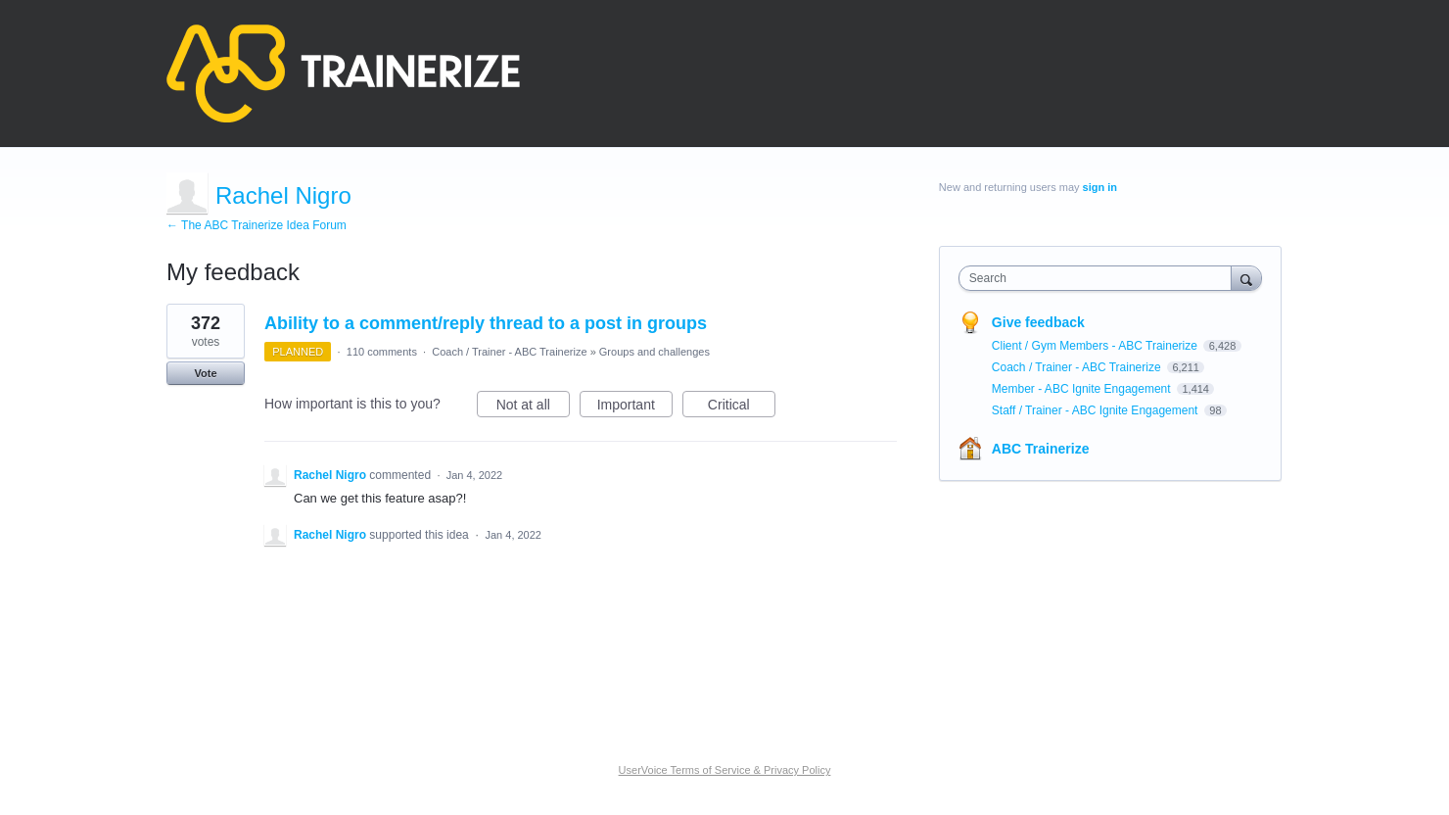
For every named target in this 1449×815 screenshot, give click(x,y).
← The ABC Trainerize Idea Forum (256, 225)
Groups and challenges (654, 352)
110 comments (382, 352)
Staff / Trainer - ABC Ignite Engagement (1096, 410)
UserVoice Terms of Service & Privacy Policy (725, 770)
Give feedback (1038, 322)
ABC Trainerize (1041, 448)
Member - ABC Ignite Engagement (1083, 389)
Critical (741, 407)
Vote (205, 373)
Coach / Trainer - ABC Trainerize (509, 352)
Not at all (533, 407)
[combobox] (1100, 278)
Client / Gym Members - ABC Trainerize (1096, 346)
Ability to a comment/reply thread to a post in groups (485, 323)
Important (635, 407)
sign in (1100, 187)
